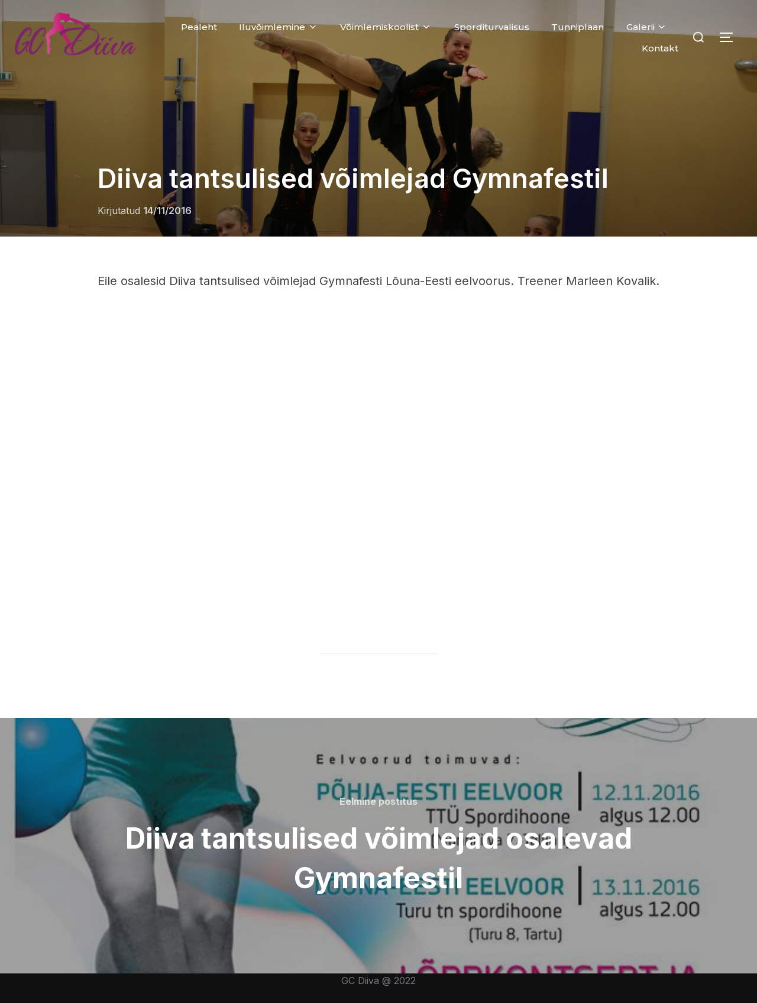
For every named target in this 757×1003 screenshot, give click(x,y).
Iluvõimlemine (278, 27)
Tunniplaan (577, 27)
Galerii (647, 27)
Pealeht (199, 27)
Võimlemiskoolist (386, 27)
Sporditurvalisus (491, 27)
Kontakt (660, 48)
